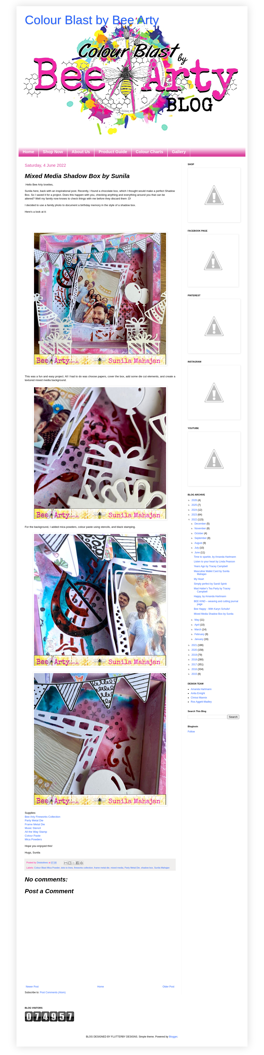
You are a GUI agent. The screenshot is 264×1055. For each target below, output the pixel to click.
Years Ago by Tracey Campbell (211, 566)
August (198, 543)
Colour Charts (149, 151)
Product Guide (113, 151)
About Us (81, 151)
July (197, 547)
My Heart (199, 579)
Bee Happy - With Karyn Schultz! (212, 608)
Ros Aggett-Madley (201, 701)
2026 (195, 500)
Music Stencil (33, 828)
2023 (195, 514)
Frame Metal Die (35, 824)
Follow (191, 731)
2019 (195, 654)
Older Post (168, 986)
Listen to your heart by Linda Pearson (214, 561)
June (197, 552)
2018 (195, 659)
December (200, 523)
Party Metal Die (34, 820)
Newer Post (32, 986)
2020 (195, 649)
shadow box (147, 867)
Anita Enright (198, 693)
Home (28, 151)
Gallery (179, 151)
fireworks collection (83, 867)
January (199, 639)
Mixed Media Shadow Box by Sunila (213, 613)
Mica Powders (33, 839)
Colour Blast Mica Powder (47, 867)
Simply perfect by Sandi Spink (210, 583)
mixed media (117, 867)
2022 (195, 519)
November (200, 528)
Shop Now (53, 151)
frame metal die (101, 867)
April (197, 624)
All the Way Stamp (36, 831)
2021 (195, 645)
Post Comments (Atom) (53, 992)
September (200, 538)
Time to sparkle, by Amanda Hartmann (215, 556)
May (197, 619)
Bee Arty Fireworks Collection (42, 816)
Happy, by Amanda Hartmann (210, 596)
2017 (195, 664)
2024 (195, 509)
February (199, 634)
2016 (195, 669)
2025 (195, 505)
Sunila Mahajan (161, 867)
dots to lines (67, 867)
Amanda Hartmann (201, 689)
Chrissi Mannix (199, 697)
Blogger (173, 1036)
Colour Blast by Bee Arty (92, 20)
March (198, 629)
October (199, 533)
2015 (195, 674)
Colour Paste (32, 835)
